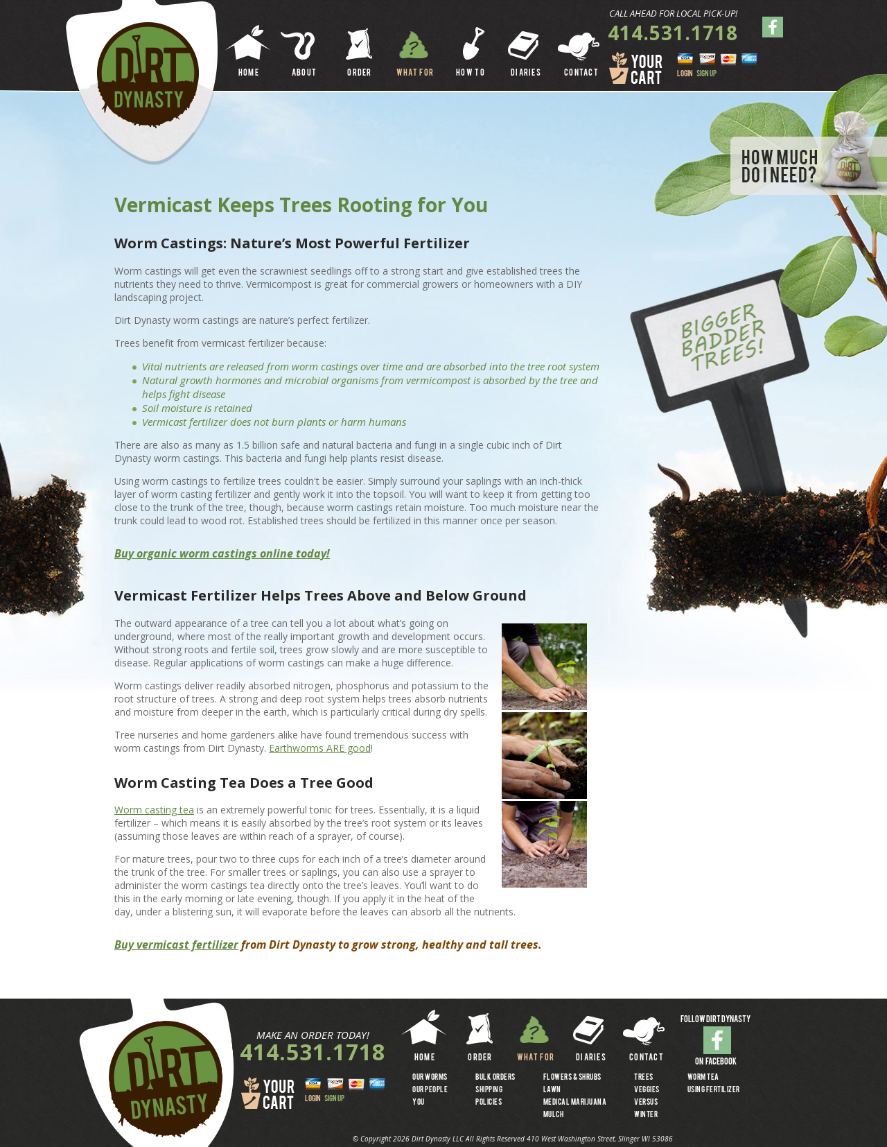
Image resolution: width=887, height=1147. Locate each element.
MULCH (553, 1115)
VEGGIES (647, 1090)
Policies (488, 1102)
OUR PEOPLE (430, 1090)
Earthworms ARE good (320, 747)
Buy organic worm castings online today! (222, 553)
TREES (643, 1077)
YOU (418, 1102)
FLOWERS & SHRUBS (572, 1077)
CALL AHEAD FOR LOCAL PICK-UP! (673, 13)
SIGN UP (706, 74)
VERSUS (646, 1102)
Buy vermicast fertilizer (176, 944)
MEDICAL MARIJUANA (575, 1102)
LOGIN (685, 74)
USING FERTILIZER (713, 1090)
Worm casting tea (154, 809)
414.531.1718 (673, 32)
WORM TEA (703, 1077)
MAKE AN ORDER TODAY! (312, 1035)
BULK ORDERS (495, 1077)
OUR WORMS (430, 1077)
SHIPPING (488, 1090)
